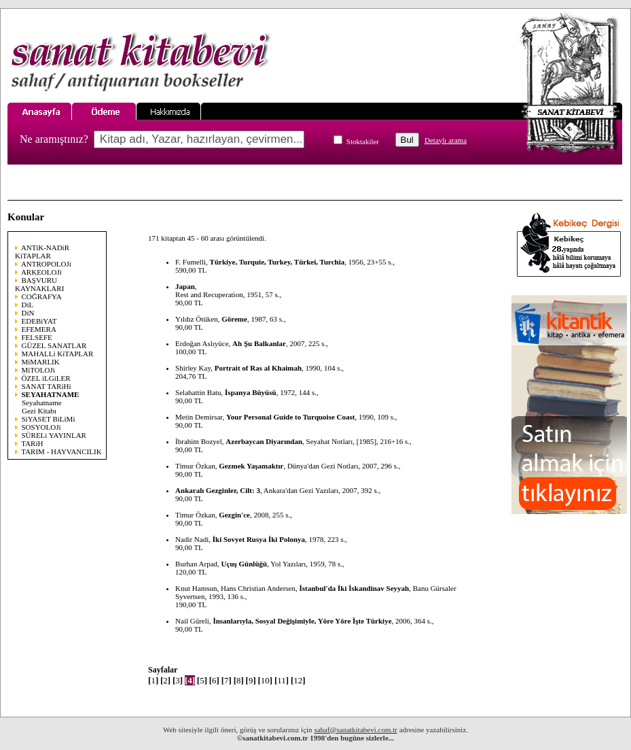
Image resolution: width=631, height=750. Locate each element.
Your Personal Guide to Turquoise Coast (290, 417)
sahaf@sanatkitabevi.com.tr (355, 730)
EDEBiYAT (39, 321)
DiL (28, 305)
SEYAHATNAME (50, 394)
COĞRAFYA (42, 296)
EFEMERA (39, 329)
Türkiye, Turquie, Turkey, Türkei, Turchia (277, 262)
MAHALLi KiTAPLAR (58, 354)
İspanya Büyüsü (250, 392)
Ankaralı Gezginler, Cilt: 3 (217, 490)
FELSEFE (37, 337)
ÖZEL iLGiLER (46, 378)
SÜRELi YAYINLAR (54, 435)
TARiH (32, 443)
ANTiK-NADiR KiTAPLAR (42, 251)
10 (265, 680)
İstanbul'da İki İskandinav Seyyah (354, 588)
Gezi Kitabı (39, 411)
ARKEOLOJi (41, 272)
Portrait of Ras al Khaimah (258, 368)
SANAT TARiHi (46, 386)
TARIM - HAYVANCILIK (61, 451)
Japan (185, 286)
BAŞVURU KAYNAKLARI (39, 284)
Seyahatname (42, 402)
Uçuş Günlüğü (244, 564)
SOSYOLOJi (41, 427)
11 (281, 680)
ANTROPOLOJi (46, 264)
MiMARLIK (41, 362)
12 (298, 680)
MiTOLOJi (38, 370)
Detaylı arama (446, 140)
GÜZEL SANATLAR (54, 345)
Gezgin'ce (234, 515)
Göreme (234, 319)
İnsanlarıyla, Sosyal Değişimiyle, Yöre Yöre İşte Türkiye (302, 621)
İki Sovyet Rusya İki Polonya (259, 539)
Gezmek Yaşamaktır (251, 466)
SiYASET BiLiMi (48, 419)
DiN (28, 313)
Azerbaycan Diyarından (264, 441)
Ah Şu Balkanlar (259, 343)
